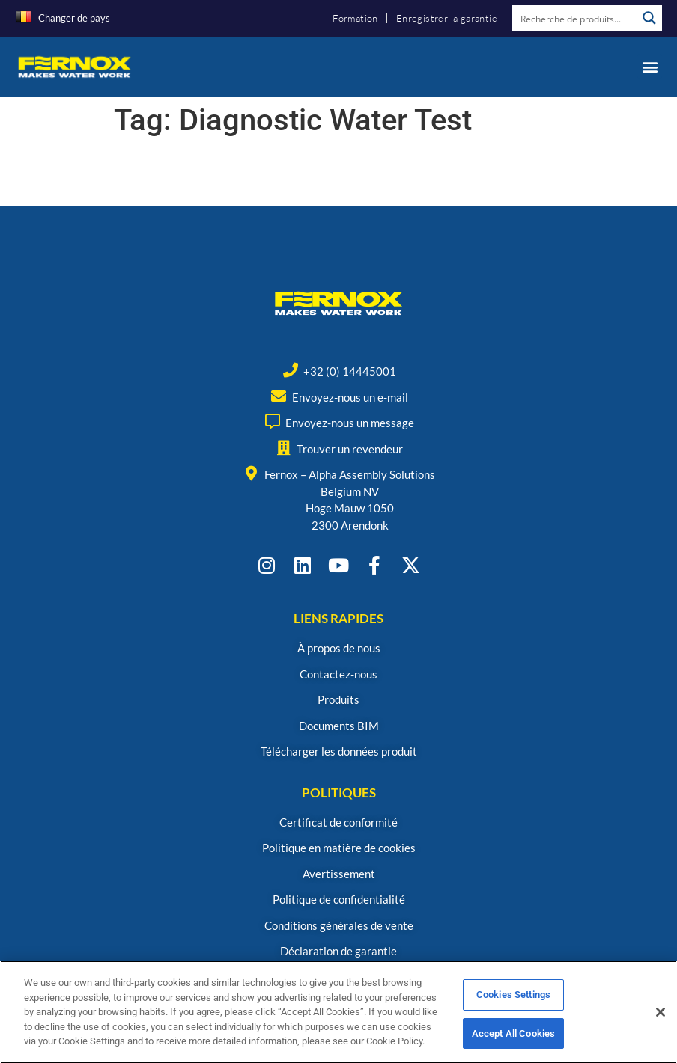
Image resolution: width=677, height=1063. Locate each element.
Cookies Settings (513, 1000)
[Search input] (575, 17)
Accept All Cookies (513, 1039)
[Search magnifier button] (649, 18)
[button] (649, 66)
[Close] (660, 1018)
